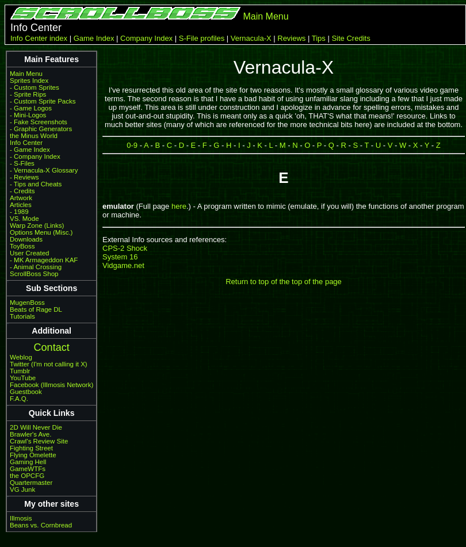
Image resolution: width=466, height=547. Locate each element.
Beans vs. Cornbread (41, 525)
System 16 (119, 257)
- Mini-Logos (28, 115)
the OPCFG (27, 475)
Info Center (26, 142)
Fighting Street (31, 448)
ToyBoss (22, 246)
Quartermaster (31, 482)
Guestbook (26, 391)
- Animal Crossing (36, 266)
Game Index (94, 38)
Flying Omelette (33, 455)
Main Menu (265, 16)
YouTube (23, 377)
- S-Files (22, 163)
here (178, 206)
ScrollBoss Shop (34, 273)
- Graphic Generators (41, 128)
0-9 (132, 145)
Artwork (21, 197)
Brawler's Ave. (30, 434)
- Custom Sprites (34, 87)
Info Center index (38, 38)
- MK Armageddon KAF (44, 260)
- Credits (22, 191)
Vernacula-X (251, 38)
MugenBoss (27, 302)
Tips (319, 38)
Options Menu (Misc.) (41, 232)
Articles (21, 204)
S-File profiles (201, 38)
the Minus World (34, 135)
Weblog (21, 357)
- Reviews (24, 177)
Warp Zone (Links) (37, 225)
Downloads (26, 239)
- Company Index (35, 156)
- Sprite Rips (28, 94)
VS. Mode (24, 218)
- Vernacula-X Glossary (44, 170)
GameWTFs (27, 468)
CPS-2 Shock (124, 248)
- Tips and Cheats (36, 184)
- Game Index (30, 149)
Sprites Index (29, 80)
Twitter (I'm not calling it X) (48, 364)
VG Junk (22, 489)
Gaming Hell (28, 461)
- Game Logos (31, 108)
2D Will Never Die (36, 427)
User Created (29, 253)
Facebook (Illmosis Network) (51, 384)
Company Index (146, 38)
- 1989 (19, 211)
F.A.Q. (19, 398)
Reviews (291, 38)
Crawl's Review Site (39, 441)
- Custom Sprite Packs (43, 101)
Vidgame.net (123, 265)
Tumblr (20, 371)
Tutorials (22, 316)
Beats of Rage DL (36, 309)
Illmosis (21, 518)
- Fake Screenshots (38, 121)
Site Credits (350, 38)
